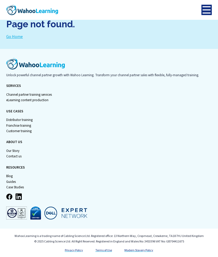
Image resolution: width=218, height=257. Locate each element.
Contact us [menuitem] (14, 156)
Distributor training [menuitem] (19, 120)
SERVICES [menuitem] (13, 86)
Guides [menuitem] (11, 181)
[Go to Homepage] (103, 10)
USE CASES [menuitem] (14, 111)
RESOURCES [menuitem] (15, 167)
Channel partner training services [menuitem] (29, 94)
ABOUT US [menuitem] (14, 142)
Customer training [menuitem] (19, 131)
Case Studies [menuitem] (15, 187)
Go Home (14, 37)
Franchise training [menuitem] (18, 125)
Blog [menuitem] (9, 176)
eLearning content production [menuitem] (27, 100)
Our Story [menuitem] (12, 151)
